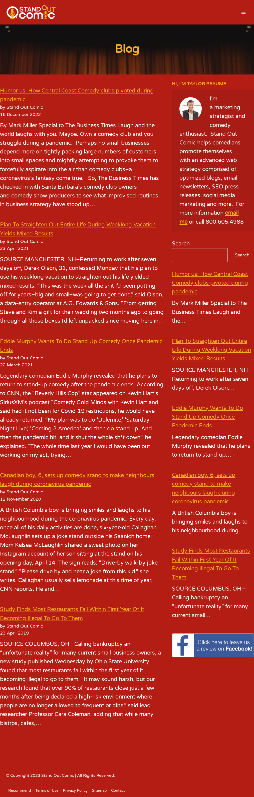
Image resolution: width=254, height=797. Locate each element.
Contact (118, 790)
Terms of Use (46, 790)
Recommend (19, 790)
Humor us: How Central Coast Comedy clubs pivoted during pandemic (210, 283)
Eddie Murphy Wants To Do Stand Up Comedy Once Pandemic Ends (207, 417)
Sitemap (99, 790)
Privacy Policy (75, 790)
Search (181, 243)
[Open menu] (243, 12)
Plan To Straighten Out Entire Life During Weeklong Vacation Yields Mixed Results (211, 350)
